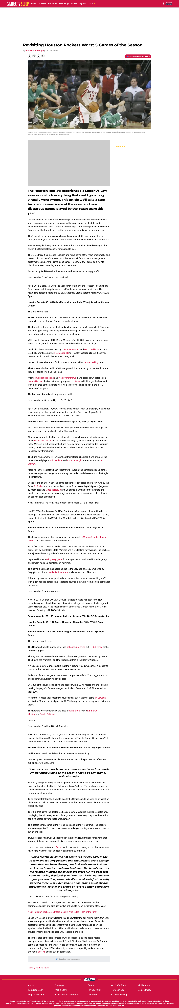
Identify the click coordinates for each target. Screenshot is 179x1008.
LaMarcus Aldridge (90, 537)
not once (71, 647)
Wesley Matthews (67, 378)
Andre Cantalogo (35, 50)
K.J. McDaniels (61, 353)
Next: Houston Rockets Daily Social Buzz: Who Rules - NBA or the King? (62, 912)
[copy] (43, 56)
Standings (64, 4)
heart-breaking (91, 362)
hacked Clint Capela (59, 572)
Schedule (52, 4)
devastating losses (42, 440)
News (33, 4)
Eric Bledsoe (56, 460)
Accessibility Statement (66, 994)
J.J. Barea (75, 381)
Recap (59, 847)
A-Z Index (92, 994)
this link (41, 951)
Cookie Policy (144, 990)
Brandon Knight (74, 460)
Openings (59, 985)
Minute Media (21, 1001)
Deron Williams (91, 349)
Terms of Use (117, 990)
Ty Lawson (100, 697)
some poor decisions (43, 378)
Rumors (42, 4)
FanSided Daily (35, 990)
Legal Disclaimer (36, 994)
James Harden (35, 381)
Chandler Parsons (71, 349)
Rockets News (42, 968)
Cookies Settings (119, 994)
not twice (80, 647)
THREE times (96, 647)
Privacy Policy (94, 990)
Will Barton (74, 710)
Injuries (82, 4)
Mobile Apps (144, 985)
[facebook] (163, 3)
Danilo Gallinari (47, 714)
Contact (92, 985)
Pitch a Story (60, 990)
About (31, 985)
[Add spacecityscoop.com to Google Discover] (138, 56)
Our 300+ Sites (118, 985)
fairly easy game (54, 559)
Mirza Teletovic (53, 489)
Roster (74, 4)
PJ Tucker (38, 486)
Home (30, 968)
